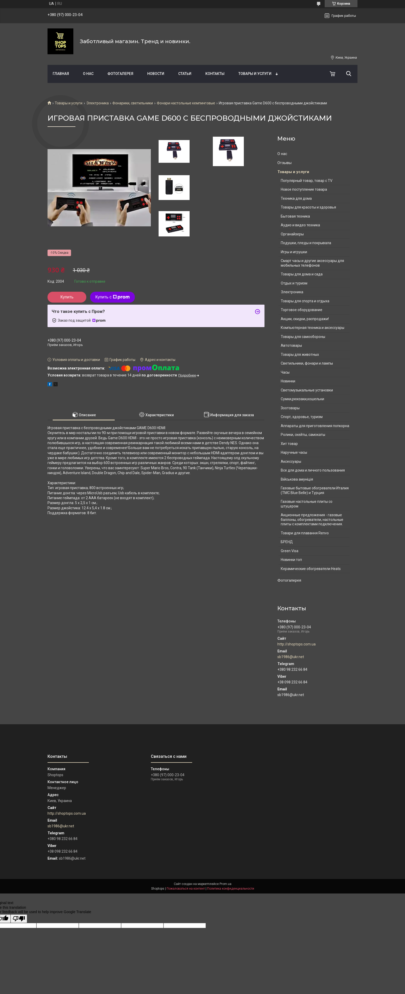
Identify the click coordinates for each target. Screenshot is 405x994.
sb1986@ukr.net (290, 657)
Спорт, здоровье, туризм (302, 417)
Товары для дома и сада (302, 274)
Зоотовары (290, 408)
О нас (88, 74)
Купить (67, 297)
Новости (155, 74)
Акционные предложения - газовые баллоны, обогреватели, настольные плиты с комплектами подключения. (312, 519)
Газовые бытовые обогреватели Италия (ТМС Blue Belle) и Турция (315, 490)
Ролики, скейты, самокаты (303, 435)
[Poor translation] (19, 918)
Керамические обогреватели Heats (311, 569)
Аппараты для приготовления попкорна (315, 426)
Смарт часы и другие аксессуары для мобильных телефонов (312, 263)
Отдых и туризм (294, 283)
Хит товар (289, 444)
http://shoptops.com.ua (296, 644)
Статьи (184, 74)
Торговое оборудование (301, 310)
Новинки (288, 381)
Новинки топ (291, 560)
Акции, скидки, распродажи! (305, 319)
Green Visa (289, 551)
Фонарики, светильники (132, 103)
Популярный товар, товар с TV (306, 181)
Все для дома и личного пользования (313, 470)
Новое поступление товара (304, 189)
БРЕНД (287, 542)
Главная (61, 74)
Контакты (214, 74)
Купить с (112, 297)
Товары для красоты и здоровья (308, 207)
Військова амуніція (297, 479)
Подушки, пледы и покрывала (306, 243)
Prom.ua (225, 884)
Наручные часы (294, 452)
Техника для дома (296, 198)
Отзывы (284, 162)
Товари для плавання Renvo (305, 533)
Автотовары (291, 345)
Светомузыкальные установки (307, 390)
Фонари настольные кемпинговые (186, 103)
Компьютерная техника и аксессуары (312, 328)
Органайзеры (292, 234)
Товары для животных (300, 354)
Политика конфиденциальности (230, 888)
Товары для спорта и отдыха (305, 301)
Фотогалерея (120, 74)
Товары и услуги (254, 74)
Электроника (97, 103)
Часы (285, 372)
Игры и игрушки (294, 252)
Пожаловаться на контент (186, 888)
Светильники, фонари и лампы (307, 363)
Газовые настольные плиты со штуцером (306, 503)
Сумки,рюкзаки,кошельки (302, 399)
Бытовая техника (295, 216)
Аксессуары (291, 461)
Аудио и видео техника (300, 225)
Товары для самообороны (303, 337)
